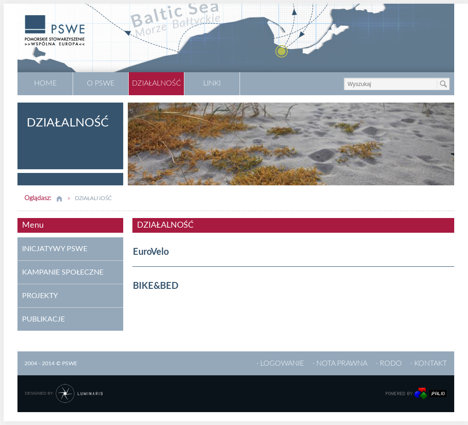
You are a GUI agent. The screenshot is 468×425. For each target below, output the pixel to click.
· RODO (389, 363)
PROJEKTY (40, 295)
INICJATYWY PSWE (54, 249)
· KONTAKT (429, 363)
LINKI (212, 83)
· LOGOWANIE (280, 363)
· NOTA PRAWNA (340, 363)
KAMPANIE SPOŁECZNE (62, 272)
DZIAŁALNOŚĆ (156, 83)
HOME (45, 83)
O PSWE (100, 83)
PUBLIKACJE (43, 319)
